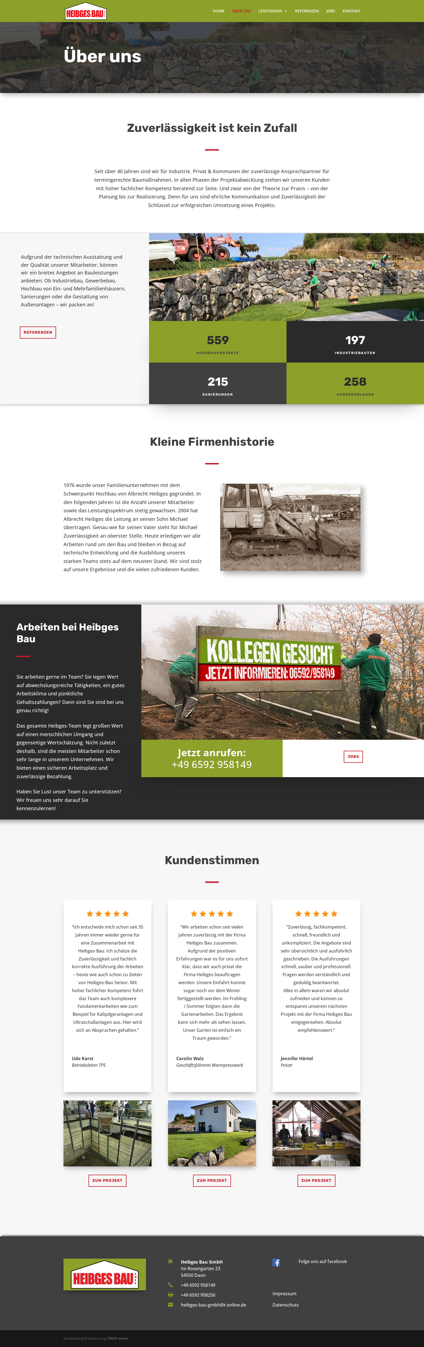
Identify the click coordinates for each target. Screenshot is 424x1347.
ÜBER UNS (241, 11)
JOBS (330, 11)
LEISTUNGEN (270, 11)
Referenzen (38, 332)
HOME (219, 11)
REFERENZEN (307, 11)
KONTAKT (351, 11)
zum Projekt (107, 1180)
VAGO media (118, 1338)
